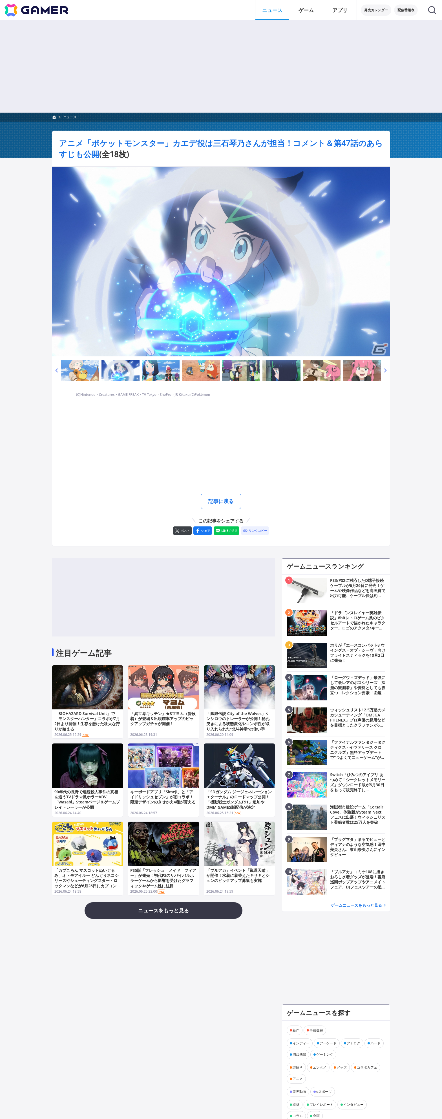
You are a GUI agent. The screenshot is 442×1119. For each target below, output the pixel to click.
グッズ (342, 1067)
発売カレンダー (376, 10)
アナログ (353, 1043)
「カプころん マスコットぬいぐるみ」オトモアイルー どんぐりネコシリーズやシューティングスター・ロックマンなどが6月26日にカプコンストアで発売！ (87, 880)
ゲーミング (324, 1054)
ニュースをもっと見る (163, 910)
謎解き (298, 1067)
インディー (301, 1043)
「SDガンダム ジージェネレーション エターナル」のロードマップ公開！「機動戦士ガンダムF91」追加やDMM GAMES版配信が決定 (239, 799)
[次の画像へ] (221, 261)
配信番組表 (405, 10)
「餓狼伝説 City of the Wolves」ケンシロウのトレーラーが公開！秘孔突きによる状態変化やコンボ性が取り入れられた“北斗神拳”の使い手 (237, 721)
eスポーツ (324, 1091)
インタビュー (353, 1104)
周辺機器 (299, 1054)
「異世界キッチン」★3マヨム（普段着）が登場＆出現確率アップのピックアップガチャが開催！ (163, 718)
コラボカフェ (367, 1067)
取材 (296, 1104)
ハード (375, 1043)
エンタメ (319, 1067)
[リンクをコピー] (255, 530)
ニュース (70, 117)
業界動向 (299, 1091)
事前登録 (316, 1030)
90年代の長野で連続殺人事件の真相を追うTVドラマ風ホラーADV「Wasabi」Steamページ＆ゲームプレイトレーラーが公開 (87, 799)
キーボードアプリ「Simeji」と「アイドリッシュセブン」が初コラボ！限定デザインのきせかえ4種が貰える (163, 797)
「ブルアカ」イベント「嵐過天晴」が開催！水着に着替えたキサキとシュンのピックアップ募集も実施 (237, 875)
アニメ (298, 1078)
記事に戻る (221, 501)
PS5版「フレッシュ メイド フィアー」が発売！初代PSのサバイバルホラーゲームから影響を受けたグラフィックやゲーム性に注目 (163, 877)
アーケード (328, 1043)
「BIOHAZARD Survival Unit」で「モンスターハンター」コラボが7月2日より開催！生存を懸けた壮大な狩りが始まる (87, 721)
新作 (296, 1030)
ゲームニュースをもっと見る (356, 905)
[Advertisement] (221, 66)
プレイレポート (321, 1104)
